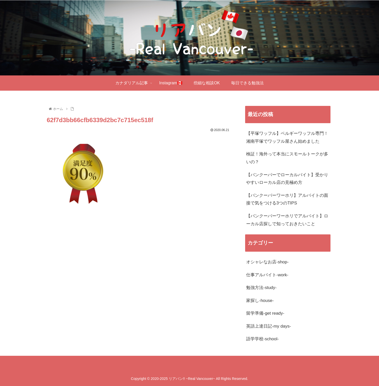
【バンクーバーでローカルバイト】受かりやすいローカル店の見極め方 (287, 178)
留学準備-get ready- (265, 313)
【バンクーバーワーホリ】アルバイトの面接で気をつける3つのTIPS (287, 199)
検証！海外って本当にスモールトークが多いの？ (287, 158)
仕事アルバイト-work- (267, 274)
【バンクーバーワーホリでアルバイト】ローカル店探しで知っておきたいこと (287, 220)
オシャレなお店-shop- (267, 262)
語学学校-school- (262, 338)
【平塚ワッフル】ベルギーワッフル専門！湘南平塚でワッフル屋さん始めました (287, 137)
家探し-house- (260, 300)
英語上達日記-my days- (268, 326)
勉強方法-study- (261, 287)
